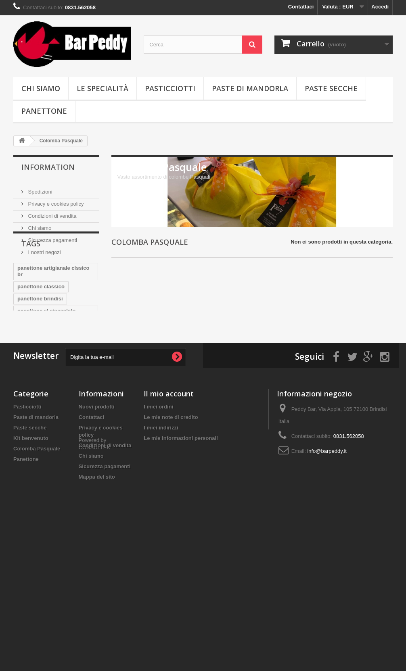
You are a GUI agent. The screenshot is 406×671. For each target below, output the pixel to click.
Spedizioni (39, 188)
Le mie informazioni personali (181, 567)
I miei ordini (158, 535)
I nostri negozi (44, 249)
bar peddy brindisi (40, 365)
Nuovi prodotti (97, 535)
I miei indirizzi (161, 556)
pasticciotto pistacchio (45, 432)
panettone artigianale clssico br (53, 307)
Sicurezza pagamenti (52, 237)
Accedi (380, 7)
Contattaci (301, 7)
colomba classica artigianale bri (52, 380)
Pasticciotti (170, 88)
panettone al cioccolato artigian (46, 350)
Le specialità (102, 88)
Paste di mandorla (250, 88)
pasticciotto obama (41, 420)
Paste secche (331, 88)
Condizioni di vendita (52, 213)
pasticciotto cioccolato (45, 408)
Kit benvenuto (30, 567)
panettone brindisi (40, 334)
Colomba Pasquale (36, 577)
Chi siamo (40, 88)
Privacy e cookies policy (55, 201)
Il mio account (169, 522)
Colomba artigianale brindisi (52, 396)
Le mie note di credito (171, 546)
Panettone (44, 111)
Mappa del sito (97, 605)
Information (48, 167)
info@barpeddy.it (327, 580)
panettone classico (41, 322)
